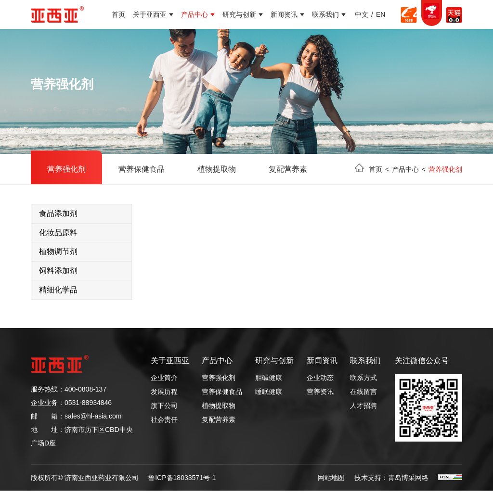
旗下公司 (164, 408)
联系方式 (363, 381)
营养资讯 (320, 395)
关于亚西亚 (150, 14)
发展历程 (164, 395)
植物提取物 (216, 169)
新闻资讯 (284, 14)
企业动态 (320, 381)
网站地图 (331, 481)
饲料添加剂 (58, 273)
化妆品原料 (58, 233)
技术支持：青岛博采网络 (391, 481)
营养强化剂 (66, 169)
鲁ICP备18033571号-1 (182, 481)
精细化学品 (58, 293)
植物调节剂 (58, 253)
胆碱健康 (268, 381)
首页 (118, 14)
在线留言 (363, 395)
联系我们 (325, 14)
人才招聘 (363, 408)
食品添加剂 (58, 214)
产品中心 (194, 14)
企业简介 (164, 381)
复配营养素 (288, 169)
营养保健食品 (141, 169)
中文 (361, 14)
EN (380, 14)
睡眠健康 (268, 395)
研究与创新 (239, 14)
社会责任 (164, 422)
